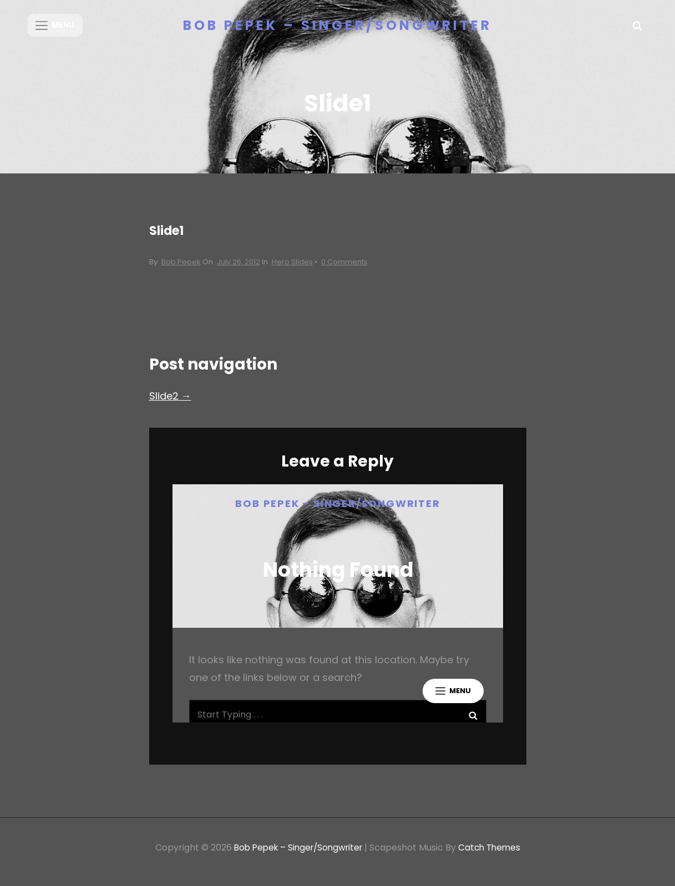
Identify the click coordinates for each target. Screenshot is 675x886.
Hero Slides (292, 269)
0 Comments (344, 269)
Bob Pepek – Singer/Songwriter (337, 25)
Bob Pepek (181, 269)
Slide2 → (170, 404)
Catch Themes (493, 855)
